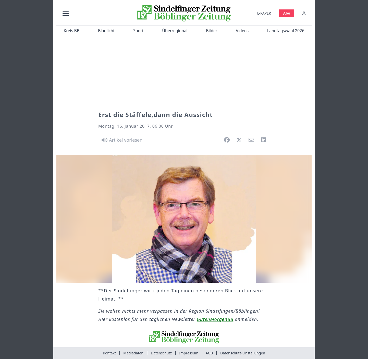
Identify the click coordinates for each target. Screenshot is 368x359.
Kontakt (109, 353)
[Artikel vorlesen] (121, 140)
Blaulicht (106, 30)
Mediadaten (133, 353)
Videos (242, 30)
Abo (286, 13)
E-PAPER (264, 13)
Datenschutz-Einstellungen (242, 353)
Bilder (211, 30)
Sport (138, 30)
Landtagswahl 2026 (285, 30)
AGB (209, 353)
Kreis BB (71, 30)
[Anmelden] (303, 13)
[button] (93, 13)
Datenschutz (161, 353)
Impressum (188, 353)
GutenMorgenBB (215, 319)
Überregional (174, 30)
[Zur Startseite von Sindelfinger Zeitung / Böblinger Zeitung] (184, 13)
